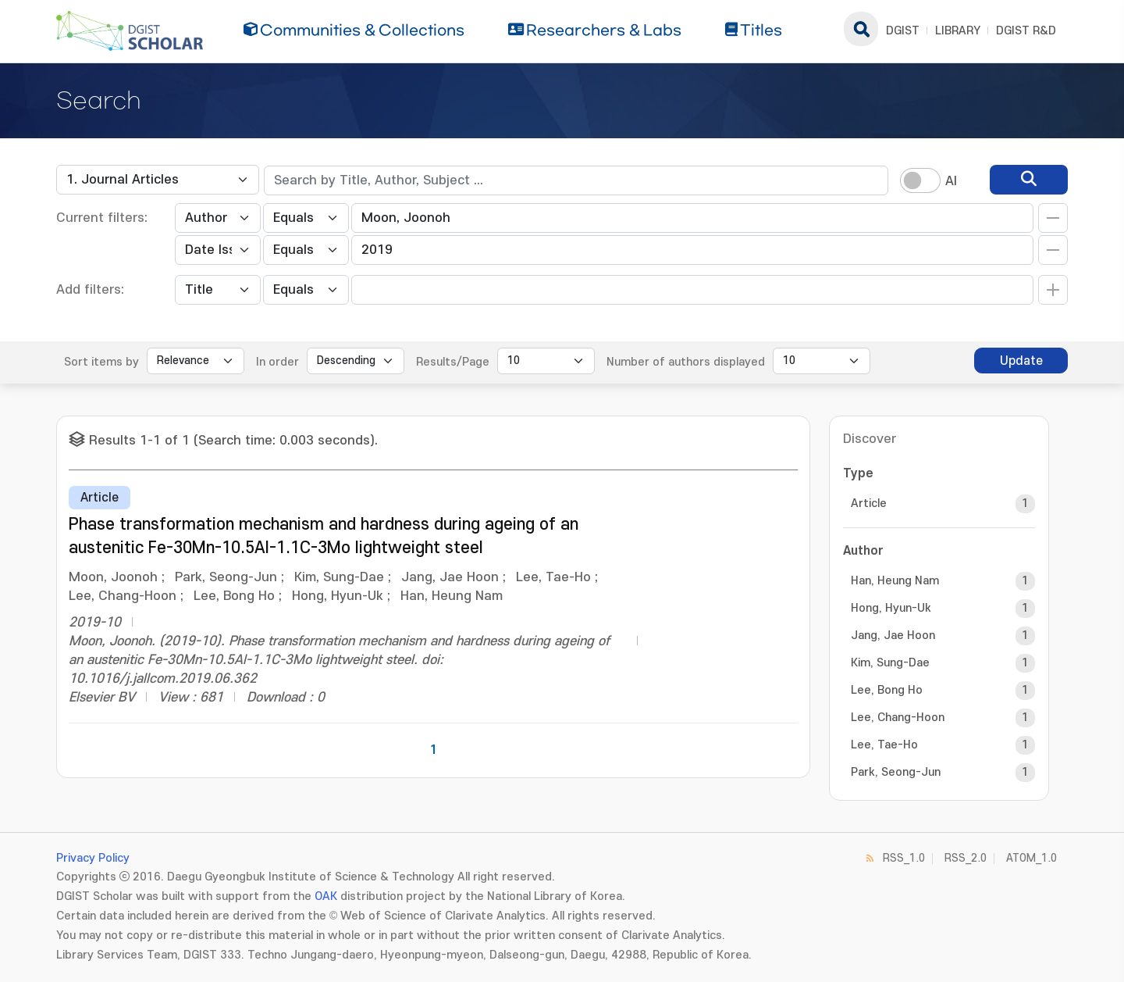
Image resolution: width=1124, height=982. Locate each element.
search (861, 29)
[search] (1029, 180)
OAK (326, 896)
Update (1021, 361)
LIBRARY (957, 30)
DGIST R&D (1026, 30)
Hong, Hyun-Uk (891, 608)
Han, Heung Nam (895, 580)
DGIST (902, 30)
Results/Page (452, 362)
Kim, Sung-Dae (890, 663)
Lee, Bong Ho (887, 690)
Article (869, 503)
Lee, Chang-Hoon (897, 717)
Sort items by (101, 362)
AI (951, 181)
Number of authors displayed (685, 362)
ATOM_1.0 (1031, 858)
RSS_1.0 (904, 858)
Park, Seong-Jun (896, 772)
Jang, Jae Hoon (893, 635)
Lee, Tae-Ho (884, 745)
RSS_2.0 (965, 858)
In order (277, 362)
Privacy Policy (93, 858)
